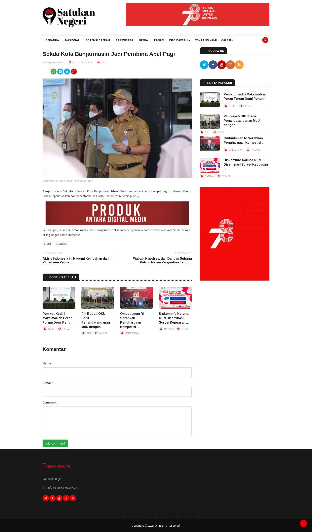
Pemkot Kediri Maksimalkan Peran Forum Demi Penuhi (58, 318)
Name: (47, 363)
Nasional (72, 40)
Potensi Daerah (98, 40)
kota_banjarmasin (54, 62)
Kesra (143, 40)
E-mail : (48, 383)
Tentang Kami (206, 40)
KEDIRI (51, 328)
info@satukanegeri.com (63, 487)
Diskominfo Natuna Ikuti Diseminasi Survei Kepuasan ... (174, 318)
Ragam (159, 40)
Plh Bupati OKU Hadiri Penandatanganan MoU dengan (242, 121)
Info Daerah (179, 40)
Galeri (227, 40)
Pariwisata (124, 40)
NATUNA (168, 328)
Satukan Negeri (52, 479)
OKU (89, 333)
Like (47, 243)
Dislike (61, 243)
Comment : (50, 402)
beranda (52, 40)
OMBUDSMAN (132, 333)
